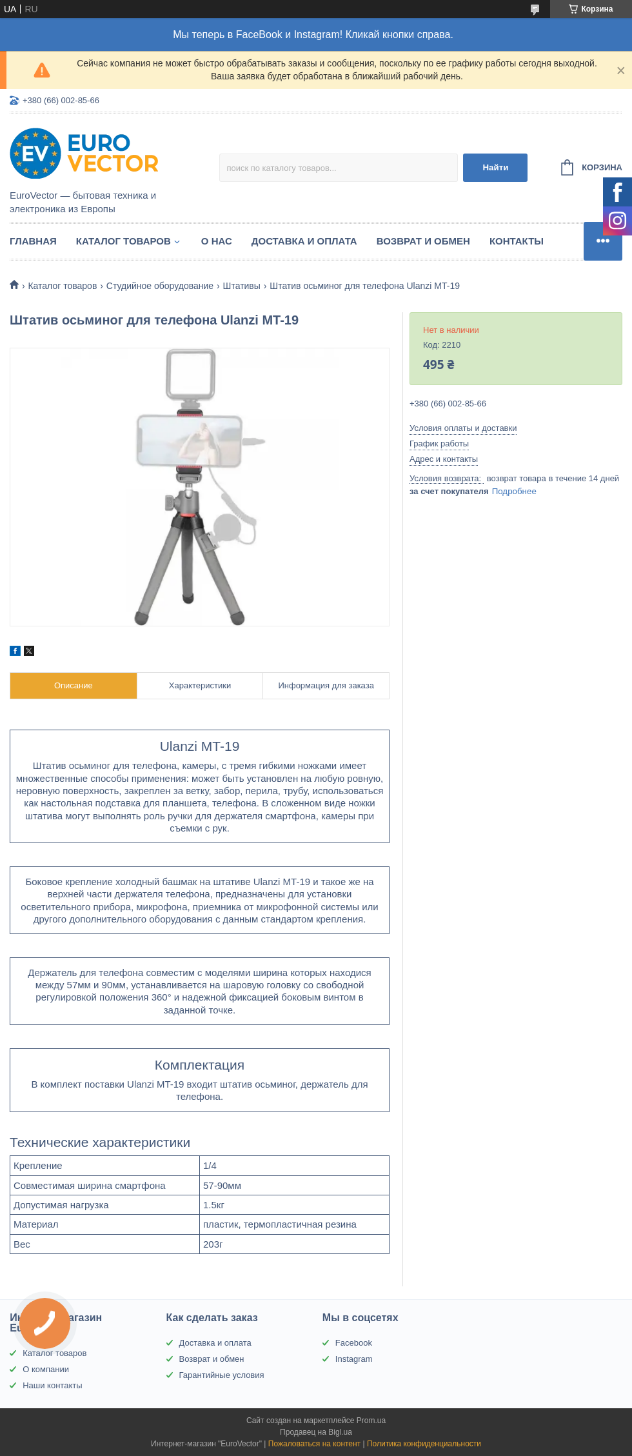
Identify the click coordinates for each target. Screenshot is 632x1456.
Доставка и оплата (304, 241)
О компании (46, 1369)
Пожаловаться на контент (314, 1443)
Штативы (242, 286)
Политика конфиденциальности (424, 1443)
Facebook (353, 1343)
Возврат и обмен (423, 241)
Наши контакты (52, 1385)
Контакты (516, 241)
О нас (216, 241)
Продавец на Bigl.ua (316, 1432)
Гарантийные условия (221, 1375)
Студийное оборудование (159, 286)
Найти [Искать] (495, 167)
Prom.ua (371, 1420)
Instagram (354, 1359)
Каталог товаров (123, 241)
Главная (33, 241)
